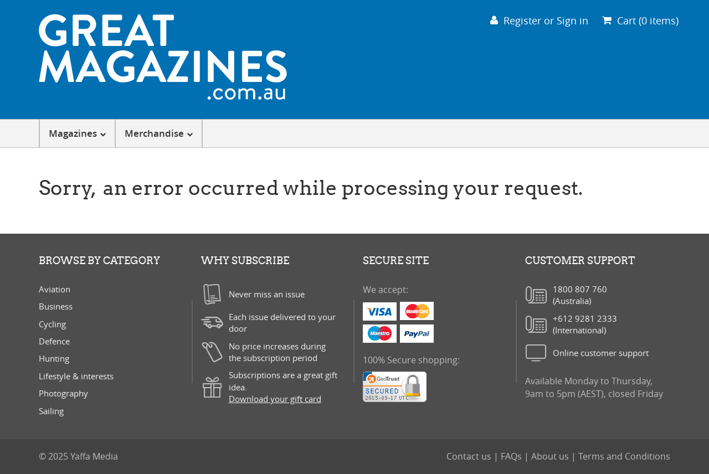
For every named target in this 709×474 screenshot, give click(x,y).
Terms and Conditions (624, 456)
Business (56, 306)
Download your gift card (275, 398)
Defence (54, 341)
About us (551, 456)
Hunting (54, 358)
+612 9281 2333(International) (585, 324)
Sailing (51, 410)
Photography (63, 393)
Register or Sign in (539, 20)
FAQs (512, 456)
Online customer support (601, 352)
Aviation (54, 289)
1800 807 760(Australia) (580, 295)
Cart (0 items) (640, 20)
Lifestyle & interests (76, 376)
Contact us (470, 456)
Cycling (52, 323)
